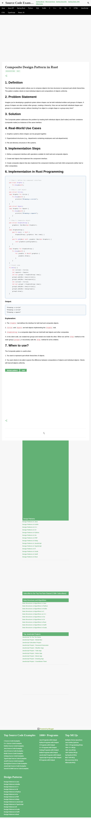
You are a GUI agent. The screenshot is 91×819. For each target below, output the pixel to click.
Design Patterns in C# (29, 530)
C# (60, 8)
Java (3, 8)
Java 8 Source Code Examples (13, 751)
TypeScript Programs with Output (50, 757)
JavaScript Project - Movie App (32, 656)
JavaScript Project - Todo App (32, 650)
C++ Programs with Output (48, 747)
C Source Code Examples (12, 741)
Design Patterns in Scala (30, 551)
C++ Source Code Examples (13, 743)
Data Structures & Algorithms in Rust (34, 622)
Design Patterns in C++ (29, 527)
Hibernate (39, 4)
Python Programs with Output (49, 742)
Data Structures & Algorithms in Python (35, 606)
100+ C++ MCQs (70, 747)
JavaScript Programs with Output (50, 755)
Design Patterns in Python (30, 532)
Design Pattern (10, 71)
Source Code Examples (20, 3)
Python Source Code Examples (14, 746)
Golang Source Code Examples (14, 756)
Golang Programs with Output (49, 750)
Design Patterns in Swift (30, 554)
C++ (54, 8)
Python (30, 8)
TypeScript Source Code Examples (15, 758)
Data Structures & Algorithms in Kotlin (34, 608)
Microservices (50, 2)
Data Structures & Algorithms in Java (34, 603)
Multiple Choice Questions (73, 740)
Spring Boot (21, 8)
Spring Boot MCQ (71, 755)
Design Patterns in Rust (30, 557)
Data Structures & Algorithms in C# (33, 619)
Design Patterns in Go (29, 535)
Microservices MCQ (71, 760)
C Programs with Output (47, 745)
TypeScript (11, 12)
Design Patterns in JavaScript (32, 543)
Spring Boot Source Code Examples (15, 763)
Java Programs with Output (48, 740)
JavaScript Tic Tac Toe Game (31, 637)
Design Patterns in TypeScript (32, 546)
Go (65, 8)
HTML (76, 8)
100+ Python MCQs (71, 752)
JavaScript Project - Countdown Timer (34, 661)
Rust (18, 71)
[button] (6, 76)
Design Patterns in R (29, 549)
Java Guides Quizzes (72, 742)
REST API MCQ (70, 757)
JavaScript (84, 8)
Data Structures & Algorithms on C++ (34, 614)
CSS (3, 12)
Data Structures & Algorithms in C (33, 611)
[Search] (88, 3)
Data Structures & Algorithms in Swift (34, 625)
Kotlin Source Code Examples (13, 753)
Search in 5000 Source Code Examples (16, 768)
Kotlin (44, 8)
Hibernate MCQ (70, 762)
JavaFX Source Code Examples (14, 761)
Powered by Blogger (45, 729)
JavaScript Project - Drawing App (33, 659)
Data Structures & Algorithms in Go (33, 617)
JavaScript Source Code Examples (15, 766)
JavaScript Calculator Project (31, 642)
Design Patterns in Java (30, 521)
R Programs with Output (47, 760)
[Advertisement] (45, 47)
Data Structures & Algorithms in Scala (34, 627)
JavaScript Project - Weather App (33, 648)
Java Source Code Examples (13, 748)
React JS (21, 12)
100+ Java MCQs (70, 750)
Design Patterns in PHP (29, 538)
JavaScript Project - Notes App (32, 653)
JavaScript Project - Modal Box (32, 640)
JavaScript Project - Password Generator (35, 645)
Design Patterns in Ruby (30, 540)
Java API (11, 8)
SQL (37, 8)
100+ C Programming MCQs (74, 745)
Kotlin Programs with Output (48, 752)
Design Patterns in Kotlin (30, 524)
